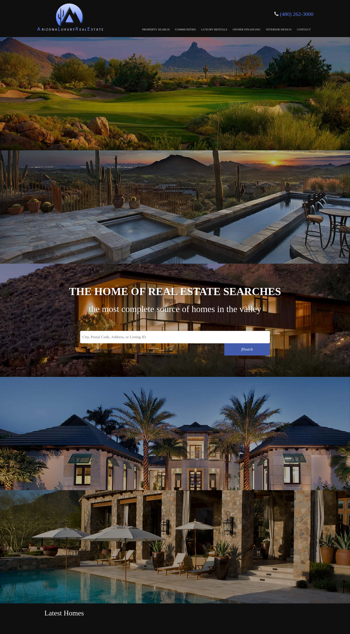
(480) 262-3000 (296, 14)
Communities (185, 29)
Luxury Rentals (214, 29)
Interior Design (279, 29)
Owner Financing (247, 29)
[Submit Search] (247, 349)
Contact (304, 29)
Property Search (156, 29)
